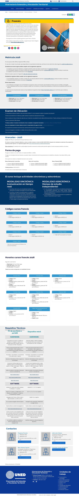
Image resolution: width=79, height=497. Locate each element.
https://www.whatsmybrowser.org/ (15, 408)
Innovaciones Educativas (65, 485)
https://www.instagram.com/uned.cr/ (36, 481)
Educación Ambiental (64, 481)
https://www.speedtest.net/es (15, 377)
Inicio (68, 1)
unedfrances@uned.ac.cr (67, 64)
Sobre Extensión (20, 8)
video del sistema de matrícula (30, 74)
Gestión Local (62, 482)
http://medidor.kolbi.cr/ (14, 374)
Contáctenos (55, 8)
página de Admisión (53, 69)
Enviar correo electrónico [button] (24, 441)
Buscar (73, 1)
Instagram (18, 48)
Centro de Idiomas (28, 12)
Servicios (28, 8)
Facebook (9, 48)
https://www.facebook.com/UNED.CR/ (33, 481)
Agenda (48, 8)
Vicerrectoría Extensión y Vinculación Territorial (26, 4)
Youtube (12, 48)
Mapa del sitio (70, 1)
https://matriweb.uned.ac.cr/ (47, 90)
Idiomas (61, 484)
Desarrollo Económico (64, 480)
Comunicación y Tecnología (62, 477)
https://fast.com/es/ (15, 380)
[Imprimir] (74, 15)
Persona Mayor (62, 488)
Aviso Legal (53, 495)
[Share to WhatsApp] (70, 15)
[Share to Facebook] (68, 15)
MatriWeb (30, 71)
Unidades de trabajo (38, 8)
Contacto (48, 495)
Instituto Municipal (63, 486)
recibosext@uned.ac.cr (49, 70)
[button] (54, 1)
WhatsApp (15, 48)
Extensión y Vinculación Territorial (16, 12)
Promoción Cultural (63, 489)
